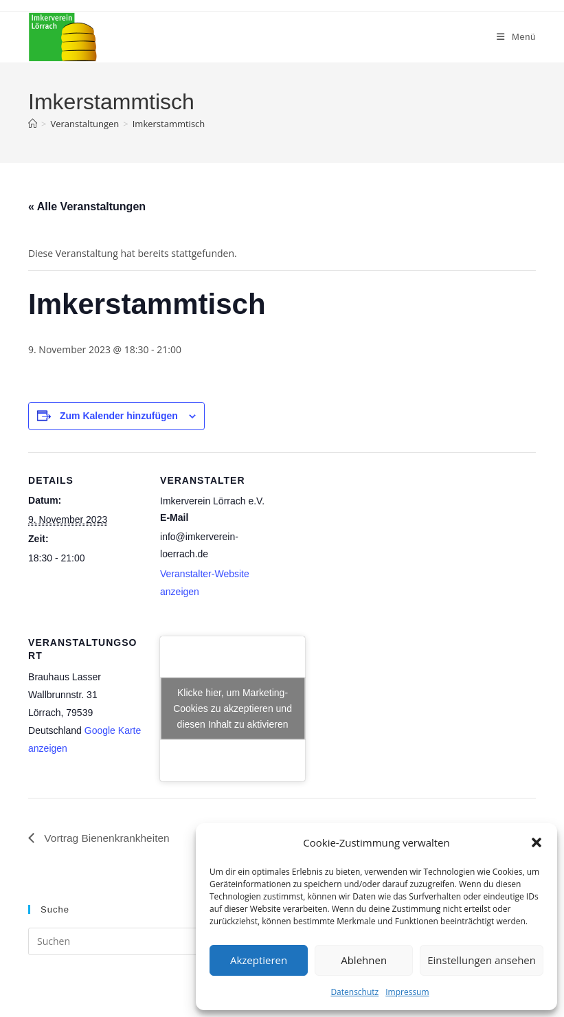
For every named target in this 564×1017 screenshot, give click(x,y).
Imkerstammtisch (169, 124)
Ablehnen (364, 960)
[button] (536, 842)
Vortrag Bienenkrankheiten (107, 837)
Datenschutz (354, 992)
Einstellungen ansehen (481, 960)
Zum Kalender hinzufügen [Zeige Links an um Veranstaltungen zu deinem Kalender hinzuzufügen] (119, 415)
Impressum (407, 992)
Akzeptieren (258, 960)
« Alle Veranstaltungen (87, 206)
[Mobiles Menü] (516, 37)
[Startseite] (32, 124)
